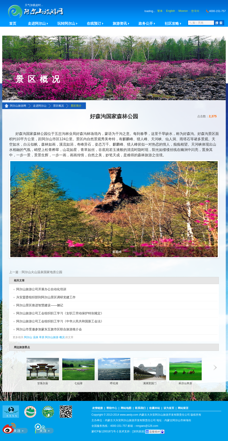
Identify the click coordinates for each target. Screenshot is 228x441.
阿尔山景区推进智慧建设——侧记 (39, 305)
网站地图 (126, 408)
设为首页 (169, 408)
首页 (12, 23)
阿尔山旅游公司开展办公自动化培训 (41, 289)
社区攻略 (172, 23)
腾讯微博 (42, 427)
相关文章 (19, 280)
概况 (62, 337)
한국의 (195, 10)
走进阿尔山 (37, 23)
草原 (41, 337)
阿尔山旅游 (51, 337)
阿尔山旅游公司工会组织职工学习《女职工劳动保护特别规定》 (60, 313)
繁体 (160, 10)
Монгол (183, 10)
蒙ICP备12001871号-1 (104, 431)
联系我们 (140, 408)
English (170, 10)
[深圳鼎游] (138, 431)
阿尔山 (28, 337)
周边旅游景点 (22, 347)
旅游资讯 (120, 23)
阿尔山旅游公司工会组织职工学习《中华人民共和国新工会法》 (60, 321)
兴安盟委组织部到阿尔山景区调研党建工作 (46, 297)
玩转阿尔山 (66, 23)
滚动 (12, 367)
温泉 (35, 337)
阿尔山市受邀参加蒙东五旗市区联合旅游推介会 (49, 329)
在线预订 (94, 23)
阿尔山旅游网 (18, 105)
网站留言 (183, 408)
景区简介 (76, 105)
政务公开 (146, 23)
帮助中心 (111, 408)
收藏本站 (154, 408)
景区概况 (58, 105)
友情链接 (97, 408)
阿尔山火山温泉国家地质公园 (42, 272)
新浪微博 (15, 427)
